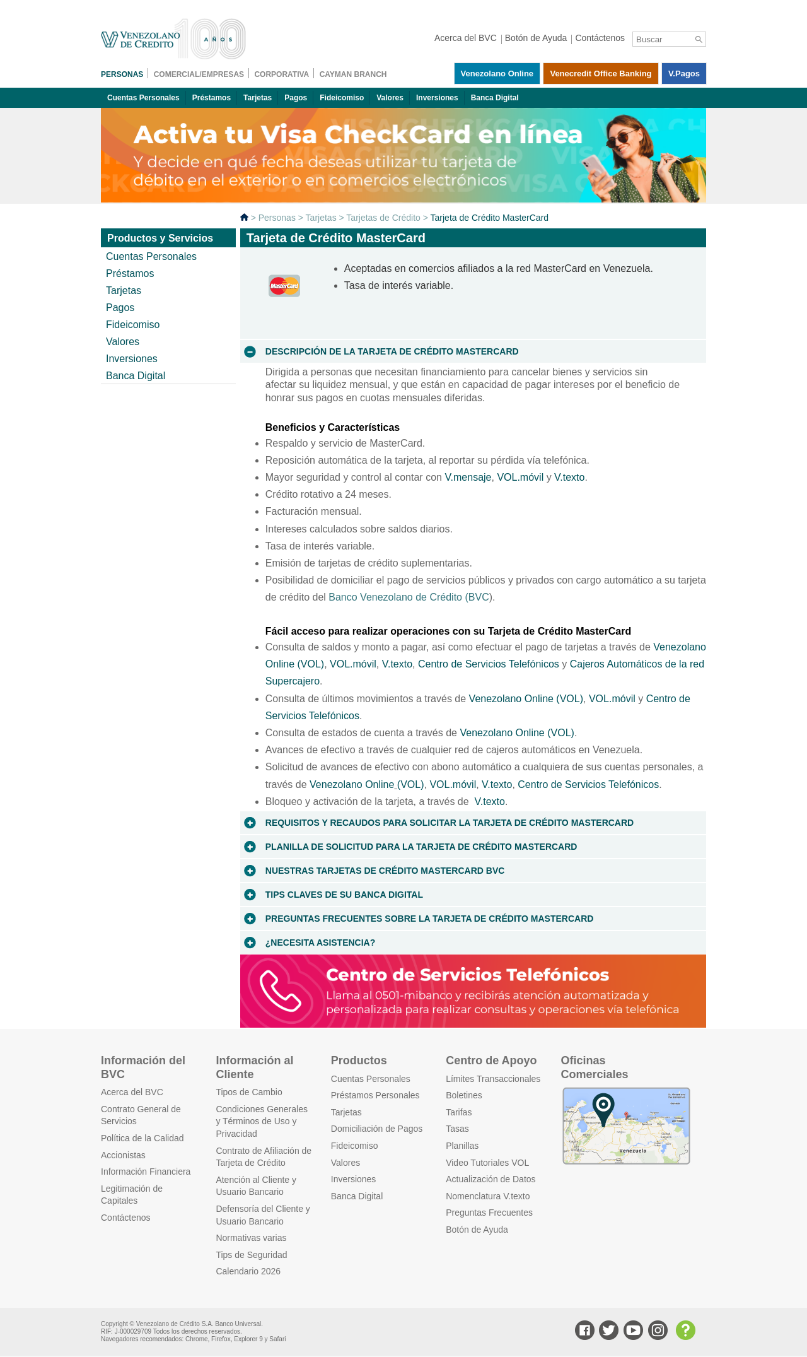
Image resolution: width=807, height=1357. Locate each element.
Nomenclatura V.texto (488, 1196)
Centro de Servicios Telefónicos (488, 664)
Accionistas (123, 1155)
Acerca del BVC (132, 1092)
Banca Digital (495, 97)
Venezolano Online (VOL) (526, 698)
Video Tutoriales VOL (487, 1163)
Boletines (464, 1095)
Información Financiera (145, 1171)
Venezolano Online (497, 73)
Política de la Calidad (142, 1138)
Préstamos (211, 97)
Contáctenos (126, 1218)
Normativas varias (251, 1238)
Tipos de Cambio (249, 1092)
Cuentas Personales (143, 97)
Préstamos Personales (375, 1095)
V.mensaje (467, 477)
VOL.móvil (520, 477)
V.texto (569, 477)
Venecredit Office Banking (600, 73)
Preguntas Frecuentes (489, 1212)
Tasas (457, 1129)
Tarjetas (257, 97)
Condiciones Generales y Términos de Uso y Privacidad (262, 1121)
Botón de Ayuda (477, 1230)
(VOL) (410, 784)
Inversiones (437, 97)
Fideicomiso (342, 97)
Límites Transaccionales (493, 1079)
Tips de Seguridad (251, 1255)
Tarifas (459, 1112)
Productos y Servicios (160, 238)
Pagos (295, 97)
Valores (390, 97)
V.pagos (684, 73)
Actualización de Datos (490, 1179)
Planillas (462, 1146)
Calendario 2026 (248, 1271)
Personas (277, 218)
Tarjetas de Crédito (383, 218)
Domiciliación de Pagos (377, 1129)
